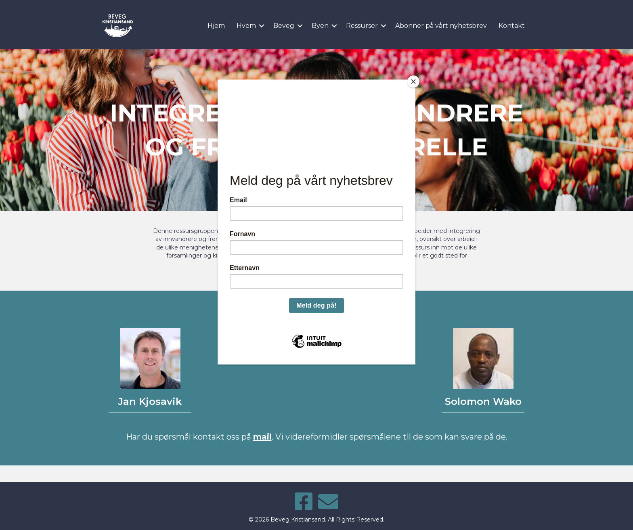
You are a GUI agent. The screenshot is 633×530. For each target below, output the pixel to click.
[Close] (413, 81)
